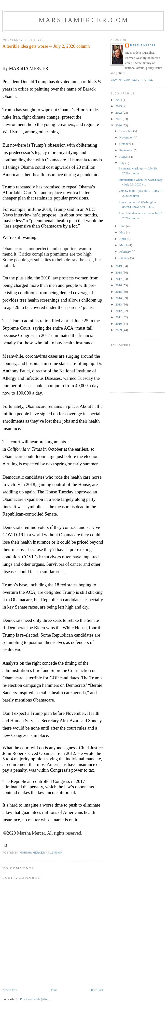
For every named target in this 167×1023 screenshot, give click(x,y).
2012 (119, 311)
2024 (119, 100)
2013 (119, 304)
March (123, 245)
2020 (119, 125)
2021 (119, 119)
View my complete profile (132, 79)
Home (53, 990)
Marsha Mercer (143, 45)
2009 (119, 330)
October (124, 144)
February (125, 251)
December (126, 131)
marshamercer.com (84, 20)
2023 (119, 106)
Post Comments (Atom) (35, 999)
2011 (119, 317)
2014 (119, 298)
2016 (119, 285)
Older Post (96, 990)
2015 (119, 291)
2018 (119, 272)
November (126, 137)
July (122, 163)
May (122, 232)
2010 (119, 323)
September (126, 150)
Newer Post (9, 990)
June (122, 226)
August (124, 156)
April (123, 239)
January (124, 258)
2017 (119, 279)
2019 (119, 266)
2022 (119, 112)
